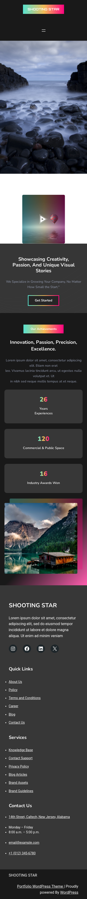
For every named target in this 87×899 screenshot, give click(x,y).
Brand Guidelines (21, 791)
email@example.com (24, 842)
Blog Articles (18, 774)
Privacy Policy (19, 766)
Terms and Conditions (25, 698)
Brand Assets (18, 782)
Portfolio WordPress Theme (40, 886)
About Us (15, 682)
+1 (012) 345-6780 (22, 853)
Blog (12, 714)
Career (13, 706)
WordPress (69, 892)
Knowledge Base (21, 750)
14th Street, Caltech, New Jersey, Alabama (39, 817)
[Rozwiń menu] (43, 30)
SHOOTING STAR (43, 9)
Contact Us (17, 722)
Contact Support (21, 758)
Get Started (43, 300)
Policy (13, 690)
